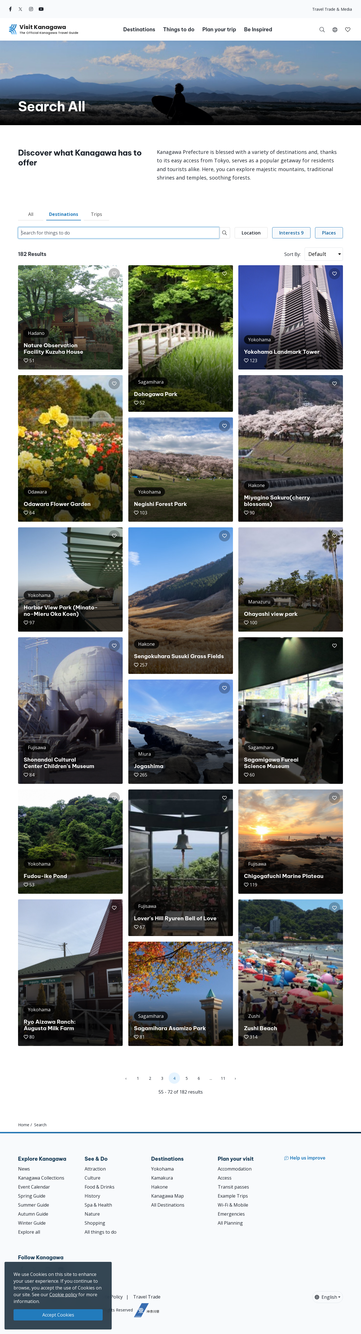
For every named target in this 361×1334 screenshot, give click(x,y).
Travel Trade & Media (332, 9)
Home (23, 1124)
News (24, 1169)
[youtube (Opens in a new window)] (41, 9)
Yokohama (162, 1169)
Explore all (29, 1232)
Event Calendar (34, 1187)
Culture (92, 1178)
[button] (335, 29)
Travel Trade (146, 1297)
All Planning (230, 1223)
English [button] (326, 1297)
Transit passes (233, 1187)
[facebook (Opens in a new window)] (10, 9)
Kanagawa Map (167, 1196)
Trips (96, 214)
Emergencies (231, 1214)
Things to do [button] (178, 29)
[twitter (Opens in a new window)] (20, 9)
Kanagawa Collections (41, 1178)
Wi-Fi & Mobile (233, 1205)
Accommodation (235, 1169)
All (30, 214)
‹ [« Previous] (125, 1078)
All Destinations (167, 1205)
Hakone (159, 1187)
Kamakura (162, 1178)
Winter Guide (32, 1223)
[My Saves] (347, 29)
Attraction (95, 1169)
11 (223, 1078)
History (92, 1196)
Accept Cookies (58, 1315)
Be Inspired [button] (258, 29)
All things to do (100, 1232)
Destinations (63, 214)
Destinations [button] (139, 29)
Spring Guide (31, 1196)
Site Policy (112, 1297)
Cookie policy (63, 1294)
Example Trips (233, 1196)
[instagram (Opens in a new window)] (31, 9)
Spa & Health (98, 1205)
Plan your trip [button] (219, 29)
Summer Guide (33, 1205)
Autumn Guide (33, 1214)
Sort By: (292, 254)
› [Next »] (235, 1078)
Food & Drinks (100, 1187)
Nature (92, 1214)
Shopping (95, 1223)
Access (225, 1178)
